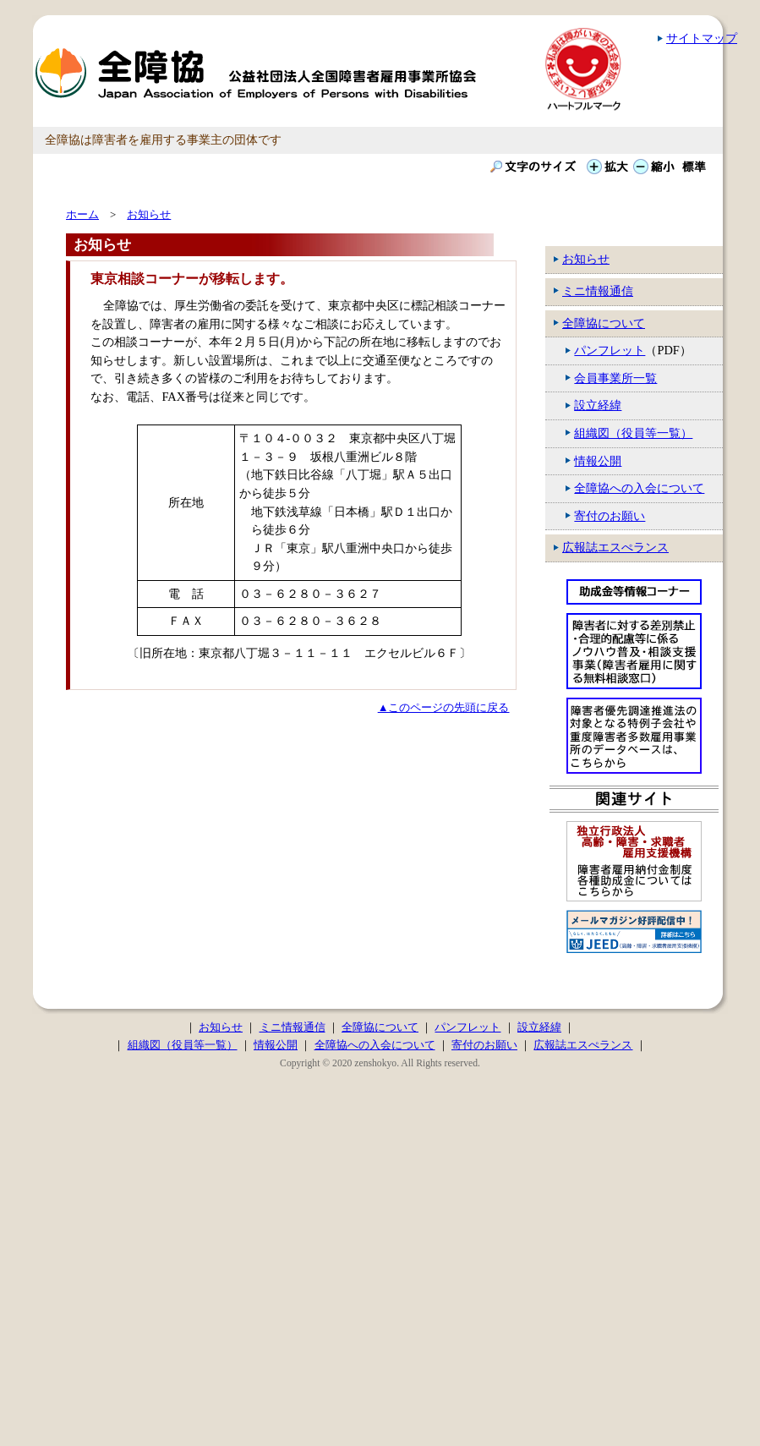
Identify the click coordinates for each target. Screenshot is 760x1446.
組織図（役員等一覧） (633, 433)
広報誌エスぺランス (615, 547)
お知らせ (586, 259)
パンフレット (609, 350)
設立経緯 (597, 405)
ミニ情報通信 (597, 291)
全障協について (603, 323)
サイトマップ (701, 38)
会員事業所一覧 (615, 378)
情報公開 (597, 461)
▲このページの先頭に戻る (444, 707)
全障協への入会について (639, 488)
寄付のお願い (609, 516)
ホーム (82, 214)
